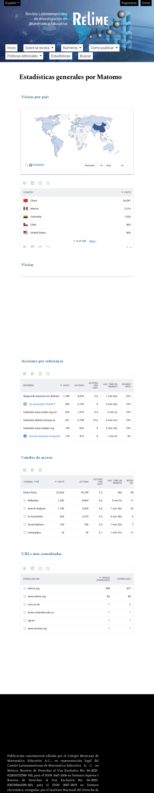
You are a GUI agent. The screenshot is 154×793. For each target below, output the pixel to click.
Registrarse (129, 3)
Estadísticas (60, 56)
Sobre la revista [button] (37, 48)
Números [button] (70, 48)
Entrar (146, 3)
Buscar (85, 56)
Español (12, 3)
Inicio (11, 48)
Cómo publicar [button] (103, 48)
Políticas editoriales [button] (22, 56)
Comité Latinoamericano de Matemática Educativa (44, 765)
